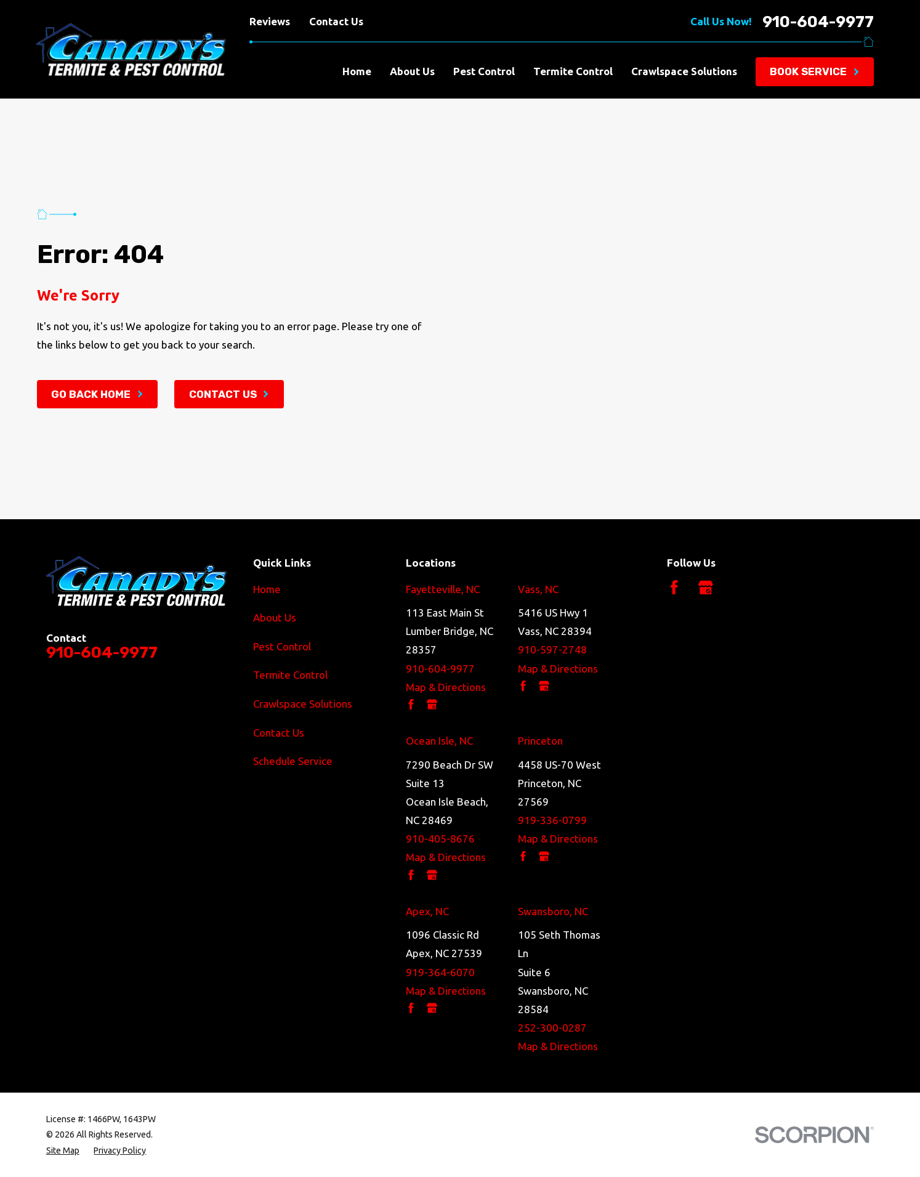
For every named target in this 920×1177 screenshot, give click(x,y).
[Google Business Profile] (705, 587)
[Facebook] (674, 587)
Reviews (269, 21)
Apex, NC (427, 911)
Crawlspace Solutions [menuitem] (684, 71)
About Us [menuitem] (412, 71)
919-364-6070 (440, 972)
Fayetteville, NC (443, 589)
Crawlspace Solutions (302, 704)
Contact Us (336, 21)
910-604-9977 (818, 22)
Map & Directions (446, 687)
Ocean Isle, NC (439, 740)
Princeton (540, 740)
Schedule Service (293, 761)
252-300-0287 (552, 1027)
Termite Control (290, 675)
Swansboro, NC (553, 911)
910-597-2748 (552, 649)
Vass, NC (538, 589)
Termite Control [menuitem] (573, 71)
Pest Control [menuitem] (484, 71)
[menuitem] (62, 1151)
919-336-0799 (552, 820)
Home (267, 589)
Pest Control (282, 646)
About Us (274, 617)
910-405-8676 (440, 838)
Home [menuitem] (356, 71)
